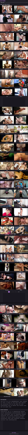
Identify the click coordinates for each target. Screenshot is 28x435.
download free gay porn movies (13, 419)
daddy (14, 402)
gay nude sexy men (3, 419)
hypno (8, 411)
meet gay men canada (3, 415)
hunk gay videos (24, 414)
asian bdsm (9, 418)
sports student (11, 415)
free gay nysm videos (18, 414)
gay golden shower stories (4, 411)
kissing (18, 405)
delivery (7, 419)
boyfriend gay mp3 (22, 418)
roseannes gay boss (22, 415)
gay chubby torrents (16, 415)
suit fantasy (2, 414)
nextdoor (21, 401)
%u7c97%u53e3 (21, 405)
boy (11, 405)
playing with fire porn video (17, 411)
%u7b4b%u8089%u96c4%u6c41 (15, 401)
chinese (2, 401)
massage (20, 402)
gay (7, 401)
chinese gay (8, 402)
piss (6, 401)
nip (14, 414)
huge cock (12, 414)
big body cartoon (24, 402)
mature (8, 415)
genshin (12, 418)
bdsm (4, 401)
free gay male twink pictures (4, 405)
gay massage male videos (4, 418)
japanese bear (14, 405)
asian (1, 402)
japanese (16, 402)
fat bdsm (4, 402)
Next (19, 291)
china (9, 401)
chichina (25, 405)
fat (6, 402)
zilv (10, 411)
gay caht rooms (23, 411)
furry (11, 402)
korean (9, 405)
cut (12, 411)
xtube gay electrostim (16, 418)
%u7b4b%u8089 (25, 401)
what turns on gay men (7, 414)
